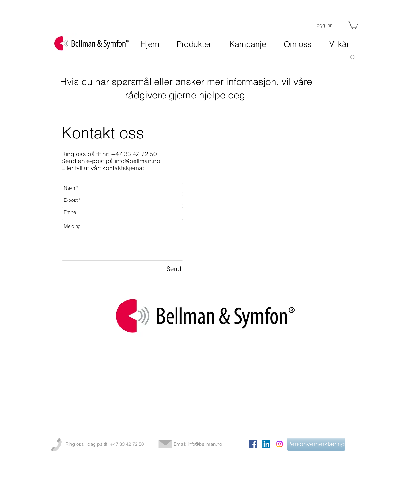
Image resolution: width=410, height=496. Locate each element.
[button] (353, 25)
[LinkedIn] (266, 444)
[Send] (174, 269)
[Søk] (328, 57)
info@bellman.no (137, 161)
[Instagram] (279, 444)
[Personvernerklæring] (316, 444)
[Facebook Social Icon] (253, 444)
